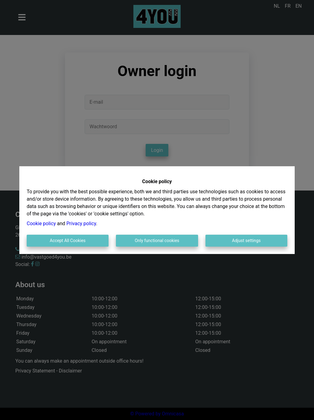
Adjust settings (246, 240)
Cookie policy (41, 223)
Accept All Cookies (68, 240)
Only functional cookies (157, 240)
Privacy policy (81, 223)
